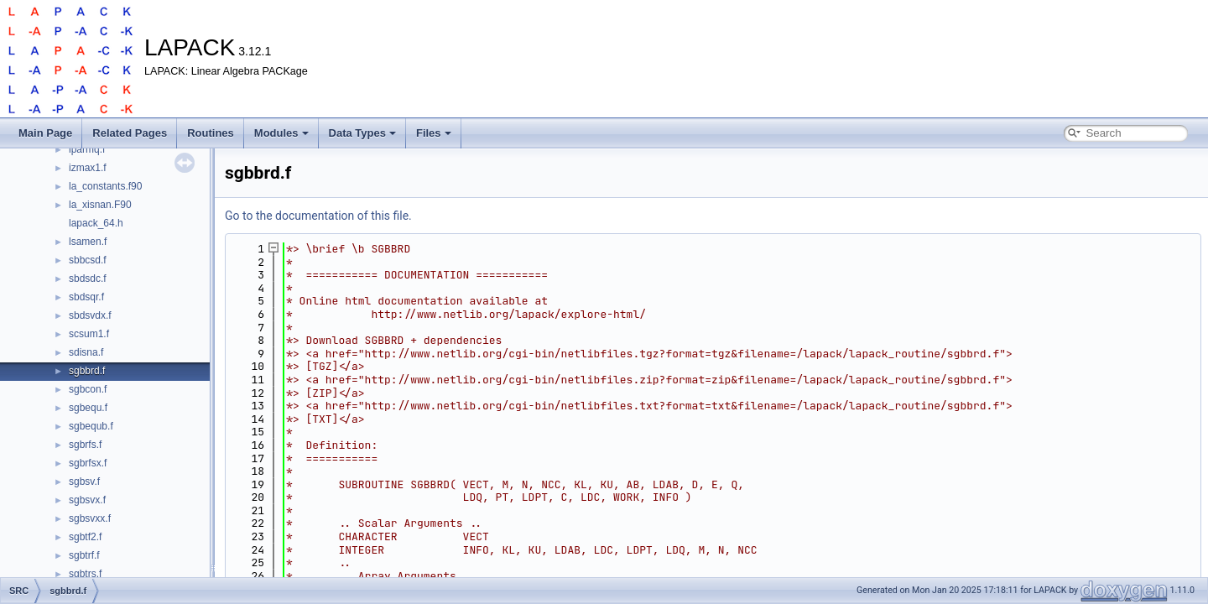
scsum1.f (89, 334)
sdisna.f (86, 352)
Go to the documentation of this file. (318, 215)
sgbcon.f (88, 389)
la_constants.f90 (105, 186)
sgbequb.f (91, 426)
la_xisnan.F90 (100, 205)
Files (433, 133)
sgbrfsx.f (88, 463)
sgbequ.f (88, 408)
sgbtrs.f (85, 574)
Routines (210, 133)
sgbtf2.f (85, 537)
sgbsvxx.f (90, 518)
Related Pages (129, 133)
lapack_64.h (96, 223)
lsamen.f (88, 241)
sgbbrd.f (87, 371)
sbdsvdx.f (90, 315)
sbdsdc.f (88, 278)
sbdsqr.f (86, 297)
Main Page (45, 133)
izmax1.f (88, 168)
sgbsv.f (84, 481)
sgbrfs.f (85, 444)
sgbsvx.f (87, 500)
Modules (281, 133)
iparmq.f (87, 149)
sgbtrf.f (84, 555)
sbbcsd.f (88, 260)
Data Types (362, 133)
